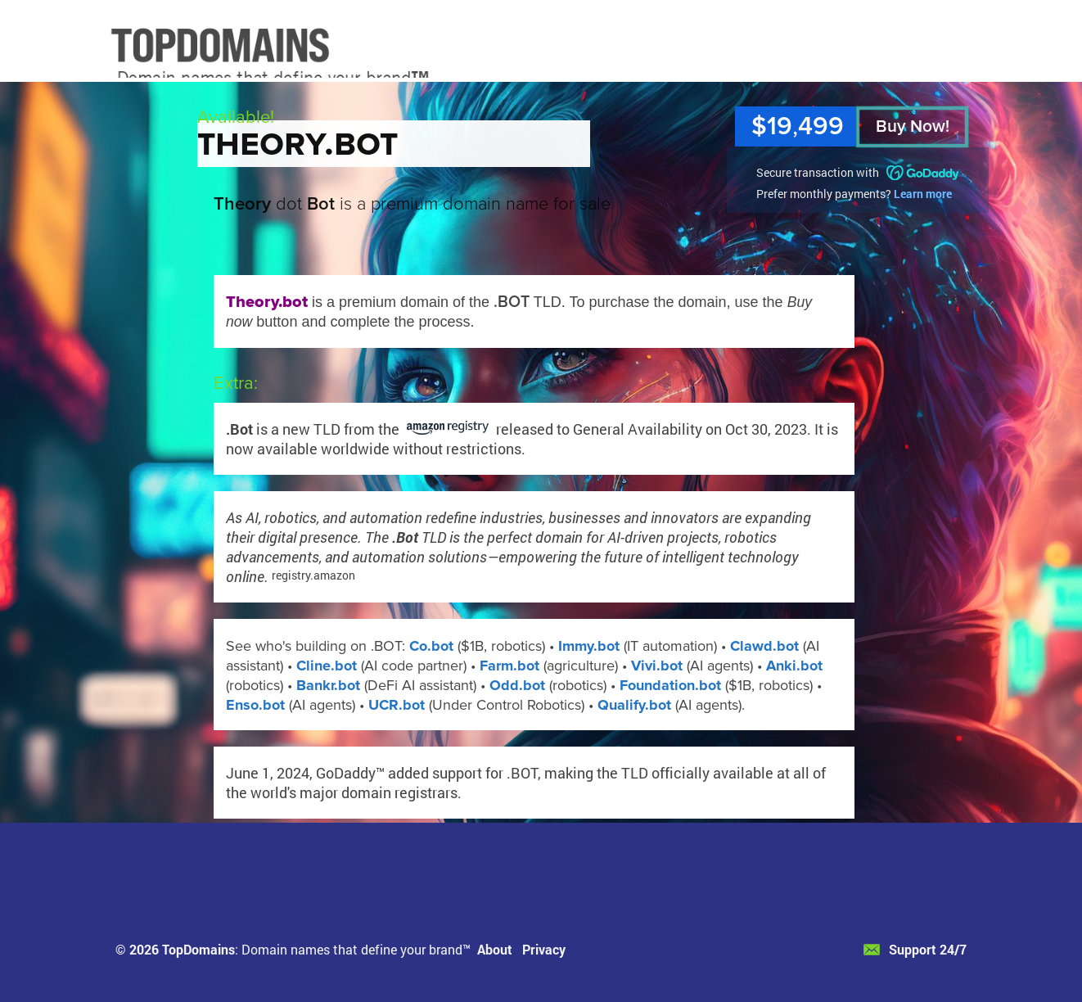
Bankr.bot (328, 685)
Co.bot (431, 646)
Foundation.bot (670, 685)
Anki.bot (794, 666)
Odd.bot (517, 685)
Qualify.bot (634, 705)
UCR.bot (396, 705)
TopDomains (198, 949)
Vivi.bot (657, 666)
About (494, 949)
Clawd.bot (764, 646)
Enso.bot (255, 705)
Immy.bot (589, 646)
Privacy (544, 949)
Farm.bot (509, 666)
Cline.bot (326, 666)
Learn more (923, 193)
